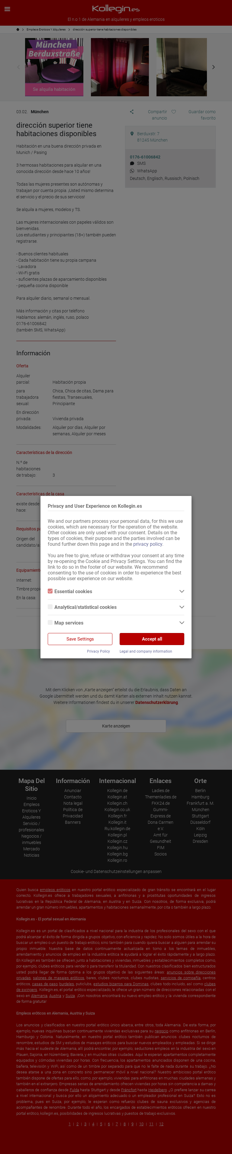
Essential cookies (70, 591)
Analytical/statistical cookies (82, 607)
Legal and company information (146, 651)
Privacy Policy (98, 651)
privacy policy (147, 544)
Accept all (152, 639)
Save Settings (80, 639)
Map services (65, 623)
